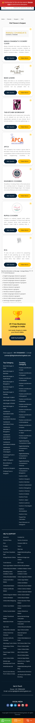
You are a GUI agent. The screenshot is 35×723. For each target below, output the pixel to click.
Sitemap (20, 549)
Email (17, 720)
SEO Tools (21, 563)
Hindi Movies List (8, 666)
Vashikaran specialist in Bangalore (6, 429)
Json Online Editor (8, 658)
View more (24, 58)
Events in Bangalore (25, 488)
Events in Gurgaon (24, 479)
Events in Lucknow (24, 503)
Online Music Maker (23, 598)
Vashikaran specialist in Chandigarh (6, 449)
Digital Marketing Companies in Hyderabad (24, 456)
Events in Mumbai (24, 482)
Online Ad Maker (23, 583)
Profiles (5, 546)
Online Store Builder (9, 630)
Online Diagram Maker (10, 595)
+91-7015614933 (20, 689)
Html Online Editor (23, 652)
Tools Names (7, 563)
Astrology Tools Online (10, 643)
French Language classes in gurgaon (14, 280)
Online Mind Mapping (9, 601)
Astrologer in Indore (9, 400)
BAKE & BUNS (9, 78)
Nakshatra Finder (8, 621)
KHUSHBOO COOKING (13, 181)
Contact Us (21, 537)
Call (29, 720)
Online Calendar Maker (25, 592)
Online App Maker (23, 580)
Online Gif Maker (8, 598)
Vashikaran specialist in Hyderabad (6, 437)
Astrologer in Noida (9, 403)
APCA (6, 146)
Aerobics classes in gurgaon (12, 291)
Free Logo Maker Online (10, 565)
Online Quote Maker (9, 611)
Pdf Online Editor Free (24, 643)
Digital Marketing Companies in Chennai (24, 463)
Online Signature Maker (25, 577)
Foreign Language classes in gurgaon (14, 278)
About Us (6, 537)
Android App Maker (23, 658)
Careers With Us (22, 543)
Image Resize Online (9, 557)
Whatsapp (5, 720)
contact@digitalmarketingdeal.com (19, 691)
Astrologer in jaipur (9, 397)
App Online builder (23, 630)
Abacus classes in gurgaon (11, 287)
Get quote (10, 58)
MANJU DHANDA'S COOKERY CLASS (15, 42)
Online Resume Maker (10, 568)
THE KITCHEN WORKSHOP (14, 112)
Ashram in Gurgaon (9, 468)
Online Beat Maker (8, 586)
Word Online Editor (23, 655)
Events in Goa (23, 514)
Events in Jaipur (23, 500)
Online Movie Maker (23, 565)
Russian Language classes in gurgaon (14, 283)
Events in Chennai (24, 491)
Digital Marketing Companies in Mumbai (24, 448)
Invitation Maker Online (24, 568)
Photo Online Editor (23, 646)
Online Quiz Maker (8, 606)
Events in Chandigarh (25, 506)
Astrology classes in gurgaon (12, 300)
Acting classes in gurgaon (11, 289)
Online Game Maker (24, 595)
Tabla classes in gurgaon (11, 285)
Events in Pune (23, 497)
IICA (5, 250)
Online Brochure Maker (24, 586)
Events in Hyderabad (25, 485)
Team (19, 546)
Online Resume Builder (24, 627)
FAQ (4, 543)
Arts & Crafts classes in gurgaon (13, 298)
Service (5, 549)
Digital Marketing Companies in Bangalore (24, 471)
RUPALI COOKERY (11, 215)
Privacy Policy (7, 540)
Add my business (17, 338)
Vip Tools (6, 627)
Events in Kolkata (24, 494)
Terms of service (23, 540)
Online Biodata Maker (9, 577)
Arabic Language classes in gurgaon (14, 294)
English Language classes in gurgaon (14, 276)
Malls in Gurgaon (8, 460)
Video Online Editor (23, 649)
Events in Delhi (23, 476)
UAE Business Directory (24, 672)
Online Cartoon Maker (24, 589)
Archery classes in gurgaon (11, 296)
